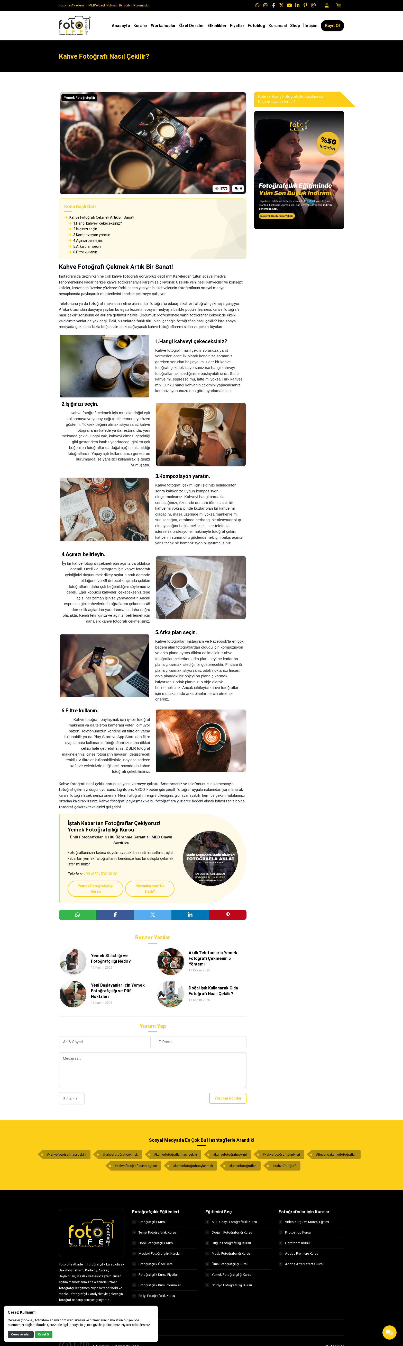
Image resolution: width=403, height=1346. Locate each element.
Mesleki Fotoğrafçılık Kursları (156, 1253)
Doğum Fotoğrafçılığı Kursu (228, 1232)
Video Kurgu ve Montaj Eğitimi (304, 1222)
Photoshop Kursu (295, 1232)
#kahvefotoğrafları (243, 1166)
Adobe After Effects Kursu (301, 1264)
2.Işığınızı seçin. (83, 229)
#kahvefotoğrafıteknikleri (281, 1154)
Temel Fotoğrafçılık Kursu (154, 1232)
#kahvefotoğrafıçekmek (120, 1154)
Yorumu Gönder (228, 1098)
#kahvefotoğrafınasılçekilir (66, 1154)
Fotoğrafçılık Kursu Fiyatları (155, 1275)
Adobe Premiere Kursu (298, 1253)
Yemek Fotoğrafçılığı (79, 98)
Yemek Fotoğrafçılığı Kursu (95, 888)
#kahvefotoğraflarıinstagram (136, 1166)
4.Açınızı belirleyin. (85, 240)
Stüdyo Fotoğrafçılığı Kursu (228, 1285)
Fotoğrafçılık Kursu (149, 1222)
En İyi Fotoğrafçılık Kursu (153, 1296)
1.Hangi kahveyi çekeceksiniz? (95, 223)
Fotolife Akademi (72, 5)
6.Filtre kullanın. (83, 252)
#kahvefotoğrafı (284, 1166)
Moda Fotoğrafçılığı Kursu (227, 1253)
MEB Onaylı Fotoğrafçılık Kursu (231, 1222)
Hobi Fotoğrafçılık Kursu (153, 1243)
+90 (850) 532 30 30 (100, 874)
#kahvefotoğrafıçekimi (230, 1154)
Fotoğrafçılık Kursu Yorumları (156, 1285)
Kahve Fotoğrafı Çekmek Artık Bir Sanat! (99, 217)
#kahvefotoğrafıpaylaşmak (193, 1166)
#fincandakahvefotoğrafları (336, 1154)
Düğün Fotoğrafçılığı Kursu (228, 1243)
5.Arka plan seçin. (85, 246)
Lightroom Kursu (294, 1243)
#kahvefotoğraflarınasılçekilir (175, 1154)
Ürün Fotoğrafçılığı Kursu (226, 1264)
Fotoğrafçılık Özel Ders (152, 1264)
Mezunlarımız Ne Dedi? (149, 888)
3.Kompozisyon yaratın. (89, 235)
